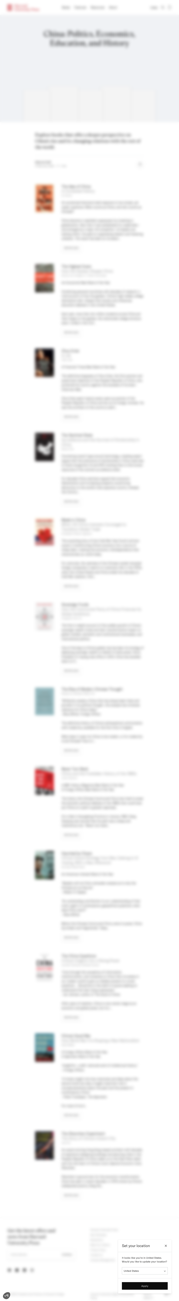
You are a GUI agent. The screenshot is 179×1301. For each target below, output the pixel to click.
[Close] (166, 1246)
